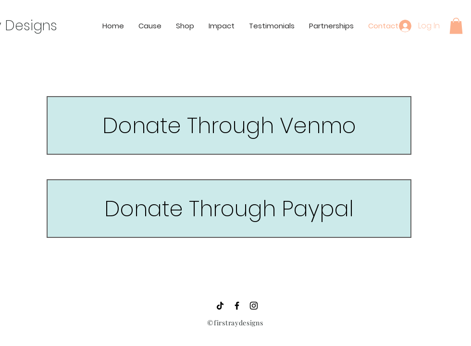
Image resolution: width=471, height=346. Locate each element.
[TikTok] (220, 305)
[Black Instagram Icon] (253, 305)
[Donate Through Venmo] (229, 125)
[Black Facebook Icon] (237, 305)
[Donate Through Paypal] (229, 208)
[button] (456, 26)
